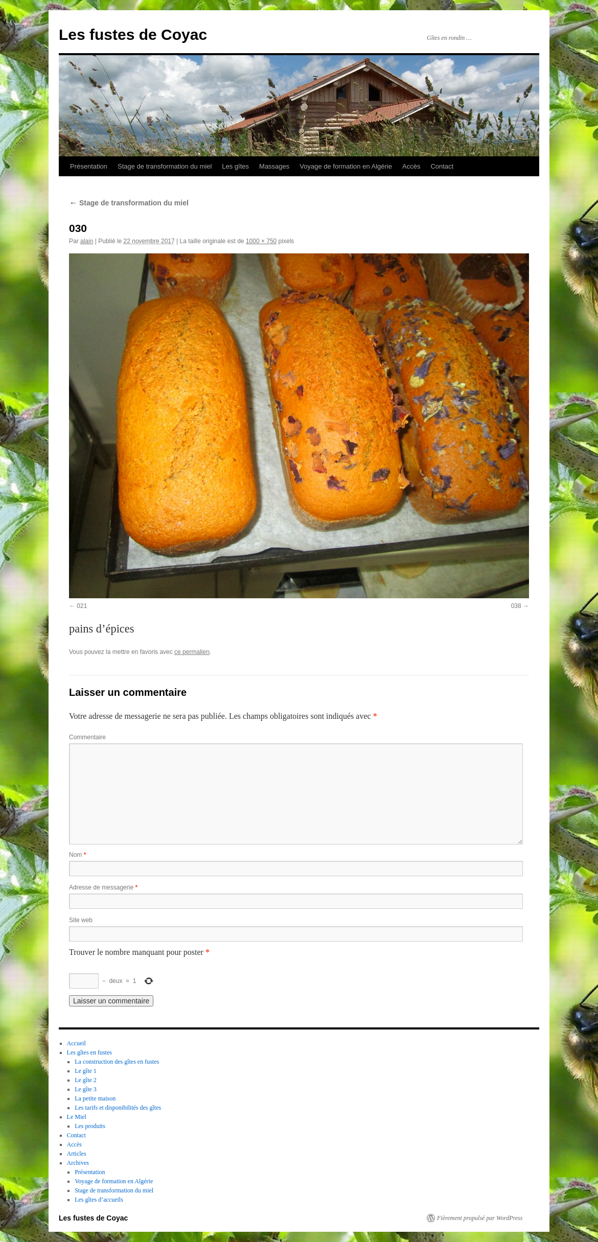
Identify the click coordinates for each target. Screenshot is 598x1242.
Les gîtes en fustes (89, 1052)
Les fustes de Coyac (133, 34)
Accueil (76, 1043)
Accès (411, 166)
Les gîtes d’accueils (99, 1199)
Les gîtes (235, 166)
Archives (78, 1162)
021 (82, 606)
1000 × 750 (261, 241)
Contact (441, 166)
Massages (274, 166)
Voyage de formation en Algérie (346, 166)
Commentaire (87, 737)
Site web (81, 920)
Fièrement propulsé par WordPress (479, 1218)
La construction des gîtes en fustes (117, 1061)
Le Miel (76, 1116)
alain (86, 241)
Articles (76, 1153)
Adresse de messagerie (103, 887)
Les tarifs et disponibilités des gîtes (118, 1107)
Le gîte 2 (86, 1080)
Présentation (88, 166)
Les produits (90, 1126)
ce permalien (192, 651)
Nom (77, 854)
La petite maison (95, 1098)
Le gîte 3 (86, 1089)
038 (516, 606)
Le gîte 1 (86, 1070)
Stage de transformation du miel (165, 166)
